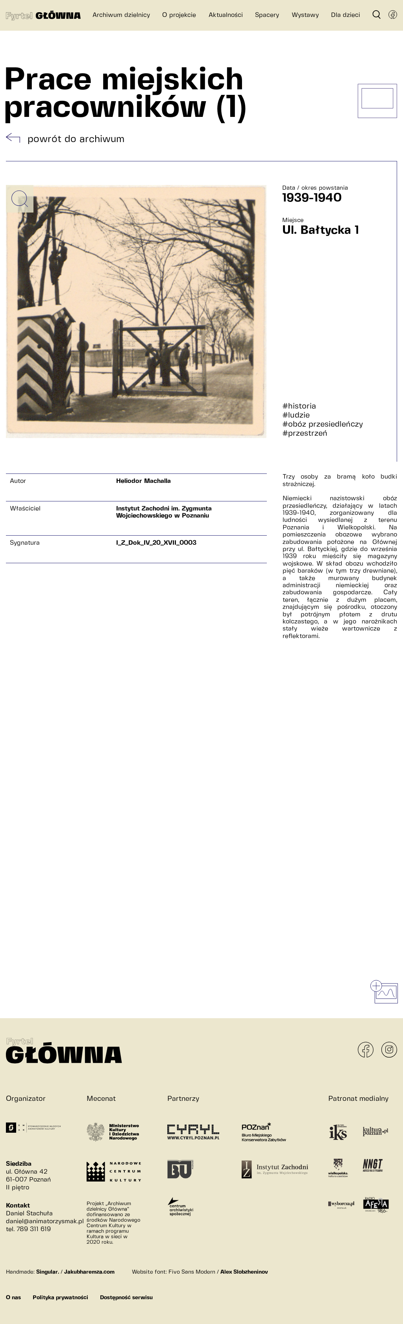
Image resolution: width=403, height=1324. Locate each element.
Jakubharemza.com (89, 1272)
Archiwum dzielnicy (121, 15)
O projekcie (179, 15)
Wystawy (305, 15)
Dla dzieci (345, 15)
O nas (13, 1297)
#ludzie (296, 415)
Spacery (267, 15)
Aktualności (226, 15)
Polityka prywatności (60, 1297)
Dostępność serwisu (126, 1297)
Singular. (47, 1272)
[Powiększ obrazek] (19, 199)
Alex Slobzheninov (244, 1272)
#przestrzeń (304, 433)
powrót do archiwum (76, 139)
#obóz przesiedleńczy (322, 424)
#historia (299, 406)
